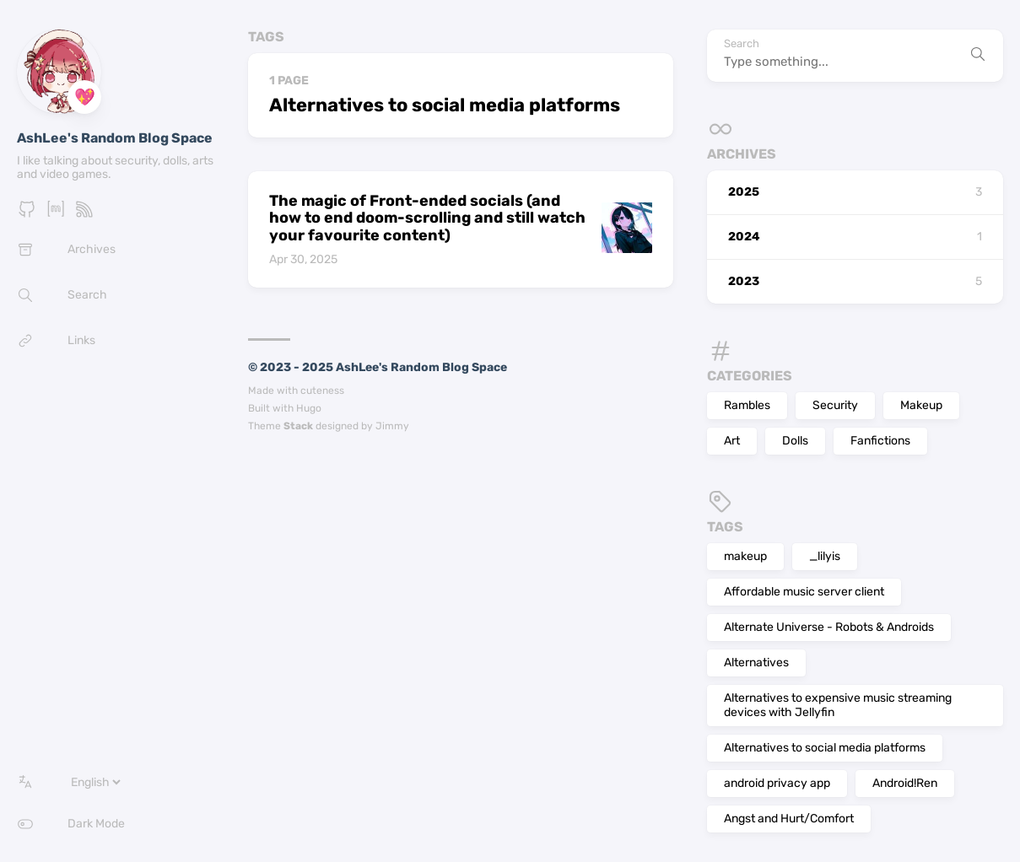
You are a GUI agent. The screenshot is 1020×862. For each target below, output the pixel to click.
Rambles (747, 405)
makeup (745, 556)
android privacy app (777, 783)
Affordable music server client (804, 592)
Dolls (795, 441)
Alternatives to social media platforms (825, 748)
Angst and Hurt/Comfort (789, 818)
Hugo (308, 408)
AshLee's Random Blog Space (115, 138)
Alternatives (756, 662)
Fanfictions (880, 441)
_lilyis (824, 556)
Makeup (921, 405)
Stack (298, 426)
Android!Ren (904, 783)
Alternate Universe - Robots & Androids (829, 627)
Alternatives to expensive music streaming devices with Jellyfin (838, 705)
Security (835, 405)
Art (732, 441)
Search (741, 44)
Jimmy (392, 426)
